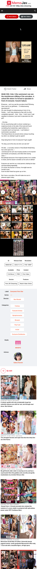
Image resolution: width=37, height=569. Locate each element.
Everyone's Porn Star (16, 291)
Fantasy (17, 306)
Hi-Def (17, 329)
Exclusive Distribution (18, 334)
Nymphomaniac (17, 315)
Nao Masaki (17, 299)
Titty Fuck (17, 325)
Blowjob (17, 320)
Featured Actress (17, 311)
